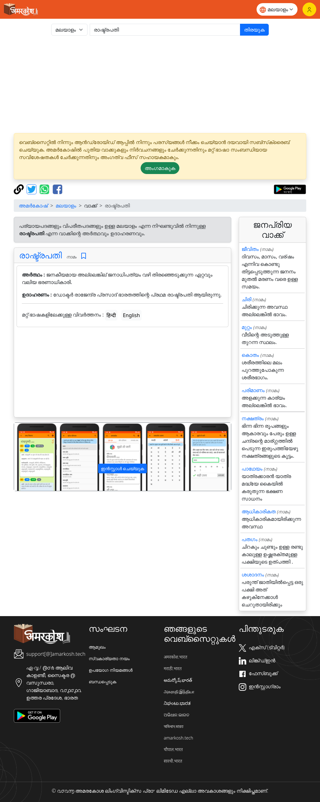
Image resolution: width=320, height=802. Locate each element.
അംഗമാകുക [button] (160, 168)
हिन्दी (111, 315)
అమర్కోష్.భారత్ (178, 680)
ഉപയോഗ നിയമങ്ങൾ (110, 670)
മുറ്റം (247, 327)
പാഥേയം (252, 468)
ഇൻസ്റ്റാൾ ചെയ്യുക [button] (122, 468)
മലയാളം (66, 205)
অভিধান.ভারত (173, 726)
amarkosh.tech (178, 738)
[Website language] (277, 9)
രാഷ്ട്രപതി (40, 255)
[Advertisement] (160, 84)
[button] (30, 457)
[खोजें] (165, 30)
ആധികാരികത (259, 511)
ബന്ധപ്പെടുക (102, 682)
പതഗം (250, 539)
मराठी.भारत (173, 668)
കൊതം (250, 354)
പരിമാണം (253, 390)
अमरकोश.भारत (175, 657)
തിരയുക (254, 29)
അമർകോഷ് (33, 205)
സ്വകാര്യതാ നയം (109, 658)
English (131, 315)
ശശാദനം (253, 574)
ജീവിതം (250, 249)
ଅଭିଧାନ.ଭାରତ (176, 715)
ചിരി (246, 299)
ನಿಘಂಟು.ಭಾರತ (177, 703)
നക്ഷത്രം (253, 418)
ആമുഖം (97, 647)
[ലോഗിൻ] (309, 9)
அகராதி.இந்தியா (179, 692)
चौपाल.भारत (173, 749)
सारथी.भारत (173, 761)
